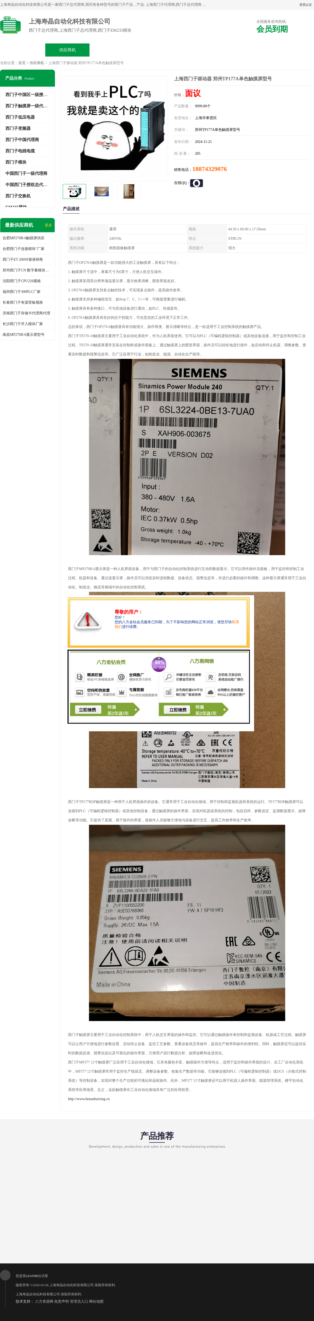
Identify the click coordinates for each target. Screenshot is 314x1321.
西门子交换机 (18, 196)
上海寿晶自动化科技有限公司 (71, 1285)
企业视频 (112, 50)
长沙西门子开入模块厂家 (23, 324)
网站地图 (96, 1301)
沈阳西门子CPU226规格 (22, 281)
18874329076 (209, 168)
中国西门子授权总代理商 (28, 184)
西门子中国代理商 (22, 139)
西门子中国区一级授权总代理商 (34, 94)
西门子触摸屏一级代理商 (28, 106)
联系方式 (291, 50)
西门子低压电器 (20, 117)
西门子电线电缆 (20, 151)
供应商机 (67, 50)
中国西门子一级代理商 (26, 173)
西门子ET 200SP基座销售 (23, 259)
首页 (22, 63)
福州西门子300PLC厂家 (22, 292)
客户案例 (246, 50)
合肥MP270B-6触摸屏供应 (23, 238)
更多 (48, 225)
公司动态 (201, 50)
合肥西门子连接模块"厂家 (23, 249)
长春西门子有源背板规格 (23, 302)
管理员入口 (79, 1301)
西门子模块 (15, 162)
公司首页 (22, 50)
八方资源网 (44, 1301)
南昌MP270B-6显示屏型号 (23, 335)
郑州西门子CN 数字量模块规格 (27, 270)
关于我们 (157, 50)
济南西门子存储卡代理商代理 (26, 313)
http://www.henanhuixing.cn (89, 1099)
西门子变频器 (18, 128)
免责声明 (61, 1301)
